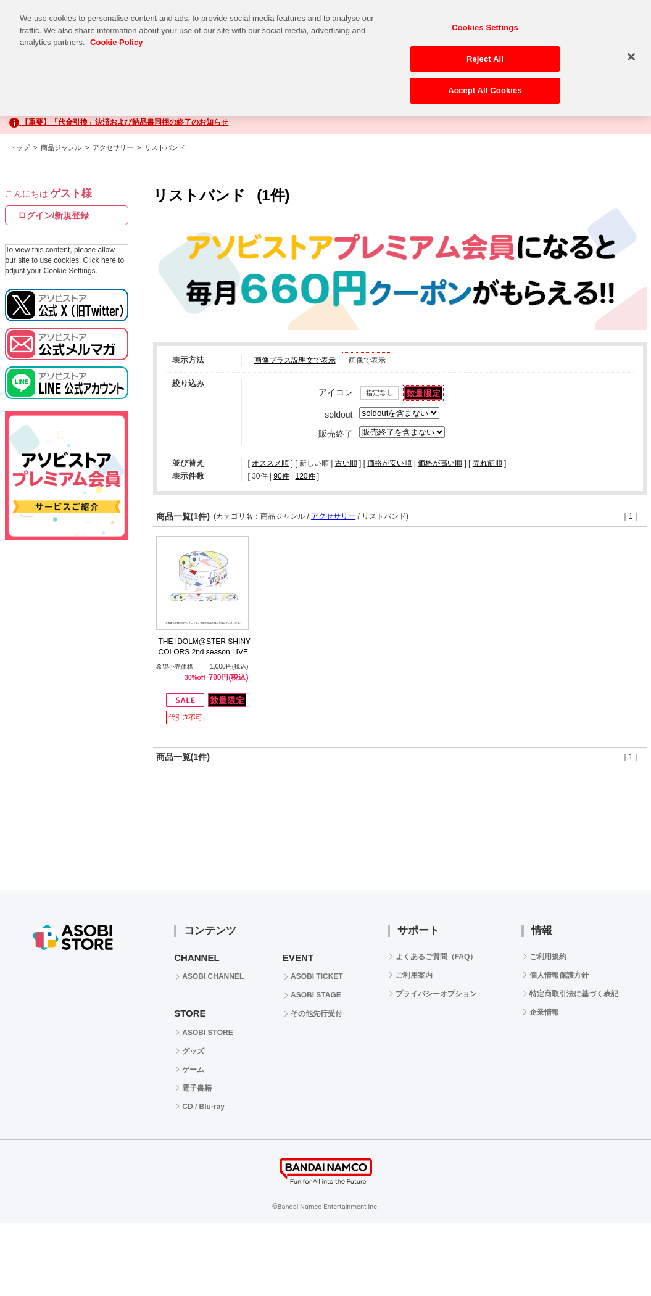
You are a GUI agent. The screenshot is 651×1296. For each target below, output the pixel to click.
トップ (19, 147)
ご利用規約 (547, 956)
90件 (281, 476)
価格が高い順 (440, 463)
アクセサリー (113, 147)
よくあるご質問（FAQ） (437, 956)
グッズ (193, 1051)
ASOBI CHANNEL (213, 976)
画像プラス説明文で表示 (295, 360)
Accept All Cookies (485, 90)
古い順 (346, 463)
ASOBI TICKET (317, 976)
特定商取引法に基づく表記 (573, 993)
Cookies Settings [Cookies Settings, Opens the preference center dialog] (485, 27)
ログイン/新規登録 (53, 215)
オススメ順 (270, 463)
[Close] (631, 56)
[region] (325, 58)
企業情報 (544, 1012)
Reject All (485, 59)
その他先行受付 (316, 1013)
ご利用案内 (414, 975)
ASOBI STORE (207, 1032)
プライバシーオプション (436, 993)
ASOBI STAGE (316, 995)
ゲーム (193, 1069)
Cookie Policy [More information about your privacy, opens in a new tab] (116, 42)
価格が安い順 (389, 463)
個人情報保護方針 (559, 975)
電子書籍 (197, 1088)
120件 (305, 476)
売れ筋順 (487, 463)
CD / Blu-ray (203, 1106)
